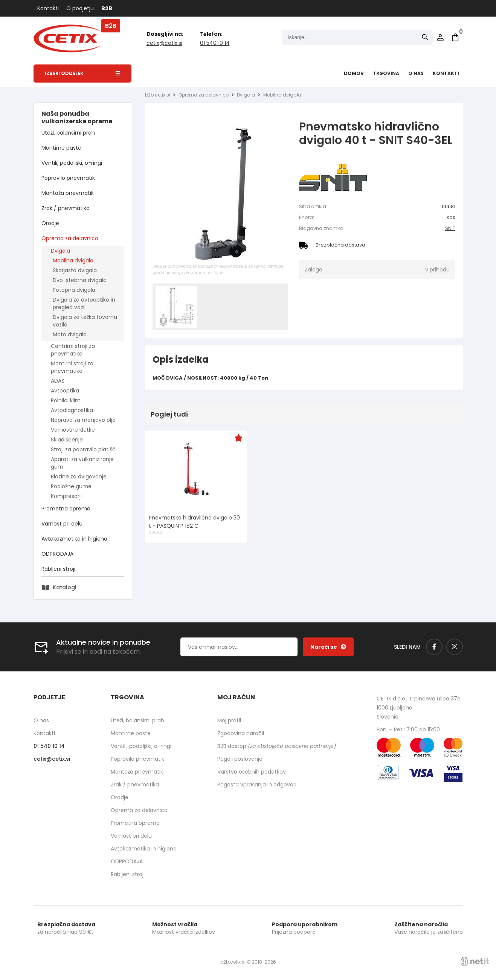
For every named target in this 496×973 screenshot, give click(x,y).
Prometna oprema (65, 508)
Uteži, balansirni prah (68, 132)
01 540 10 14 (215, 43)
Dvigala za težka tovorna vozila (85, 320)
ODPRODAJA (57, 554)
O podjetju (80, 8)
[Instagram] (454, 647)
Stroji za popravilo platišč (83, 449)
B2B (106, 8)
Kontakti (48, 8)
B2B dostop (276, 746)
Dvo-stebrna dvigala (80, 280)
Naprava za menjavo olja (83, 420)
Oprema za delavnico (69, 238)
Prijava (440, 37)
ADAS (57, 381)
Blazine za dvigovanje (79, 476)
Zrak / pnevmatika (65, 208)
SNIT (450, 228)
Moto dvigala (70, 334)
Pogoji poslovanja (239, 759)
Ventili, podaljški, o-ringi (71, 163)
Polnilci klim (66, 400)
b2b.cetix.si (157, 95)
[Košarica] (455, 37)
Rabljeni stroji (58, 569)
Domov (354, 73)
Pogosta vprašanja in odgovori (256, 784)
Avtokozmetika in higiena (74, 538)
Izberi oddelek (82, 73)
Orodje (50, 223)
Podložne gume (71, 486)
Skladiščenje (67, 439)
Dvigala (60, 250)
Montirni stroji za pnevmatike (72, 367)
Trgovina (386, 73)
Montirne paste (61, 148)
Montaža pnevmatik (67, 193)
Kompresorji (66, 496)
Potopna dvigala (74, 290)
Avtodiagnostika (72, 410)
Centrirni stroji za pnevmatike (73, 349)
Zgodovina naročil (240, 733)
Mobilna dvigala (73, 260)
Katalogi (64, 587)
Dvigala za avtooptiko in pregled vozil (84, 303)
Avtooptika (65, 390)
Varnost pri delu (61, 523)
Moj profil (229, 720)
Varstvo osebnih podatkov (251, 771)
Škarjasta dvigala (75, 270)
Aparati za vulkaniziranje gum (82, 462)
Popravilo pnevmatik (68, 178)
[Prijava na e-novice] (328, 646)
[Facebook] (434, 647)
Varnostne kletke (73, 430)
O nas (416, 73)
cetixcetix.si (164, 43)
